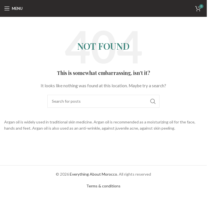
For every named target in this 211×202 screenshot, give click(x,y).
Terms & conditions (103, 185)
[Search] (103, 101)
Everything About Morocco (93, 174)
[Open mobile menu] (13, 8)
